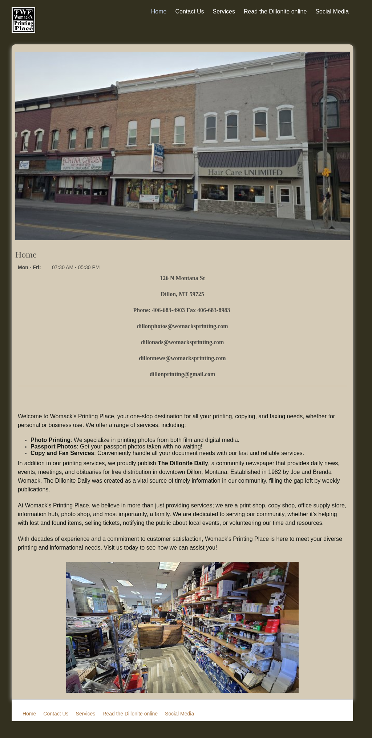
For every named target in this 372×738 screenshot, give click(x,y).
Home (159, 11)
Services (224, 11)
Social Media (332, 11)
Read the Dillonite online (275, 11)
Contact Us (189, 11)
